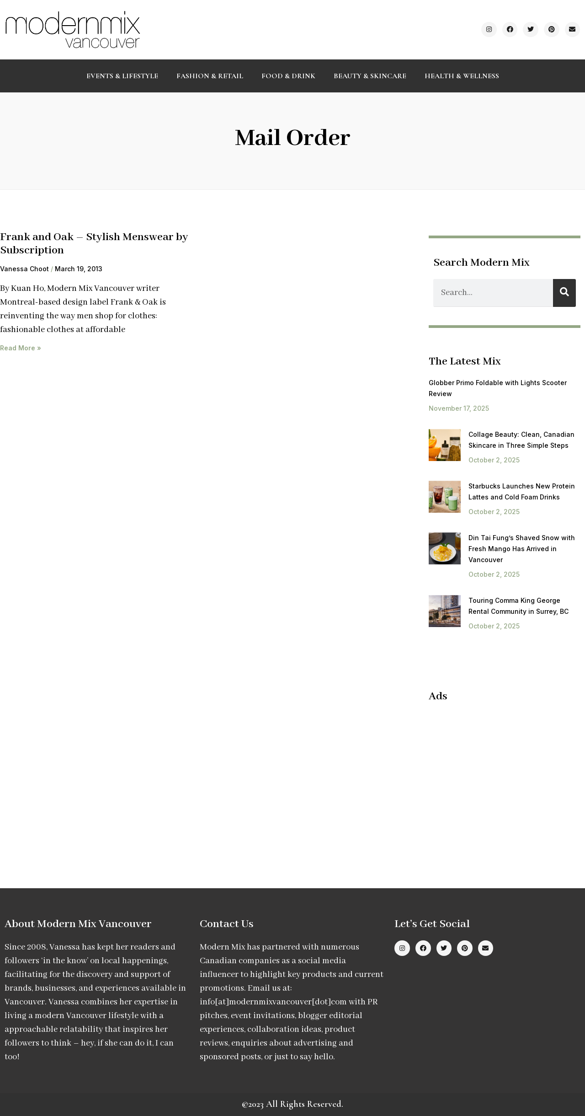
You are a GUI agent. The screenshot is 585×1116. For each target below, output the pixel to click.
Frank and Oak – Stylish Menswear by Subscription (94, 244)
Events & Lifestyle (122, 75)
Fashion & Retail (209, 75)
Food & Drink (288, 75)
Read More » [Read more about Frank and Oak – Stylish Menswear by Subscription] (20, 348)
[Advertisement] (505, 777)
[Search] (564, 293)
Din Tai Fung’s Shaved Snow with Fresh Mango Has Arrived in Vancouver (521, 548)
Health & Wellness (462, 75)
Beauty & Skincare (370, 75)
